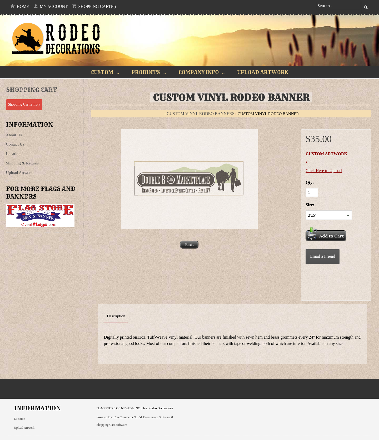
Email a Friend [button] (322, 256)
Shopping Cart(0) (94, 6)
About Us (14, 135)
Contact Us (15, 144)
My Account (51, 6)
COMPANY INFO (198, 72)
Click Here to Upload (324, 170)
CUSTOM (102, 72)
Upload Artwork (19, 172)
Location (13, 153)
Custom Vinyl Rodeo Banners (201, 113)
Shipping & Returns (22, 163)
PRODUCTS (146, 72)
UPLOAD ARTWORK (262, 72)
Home (20, 6)
